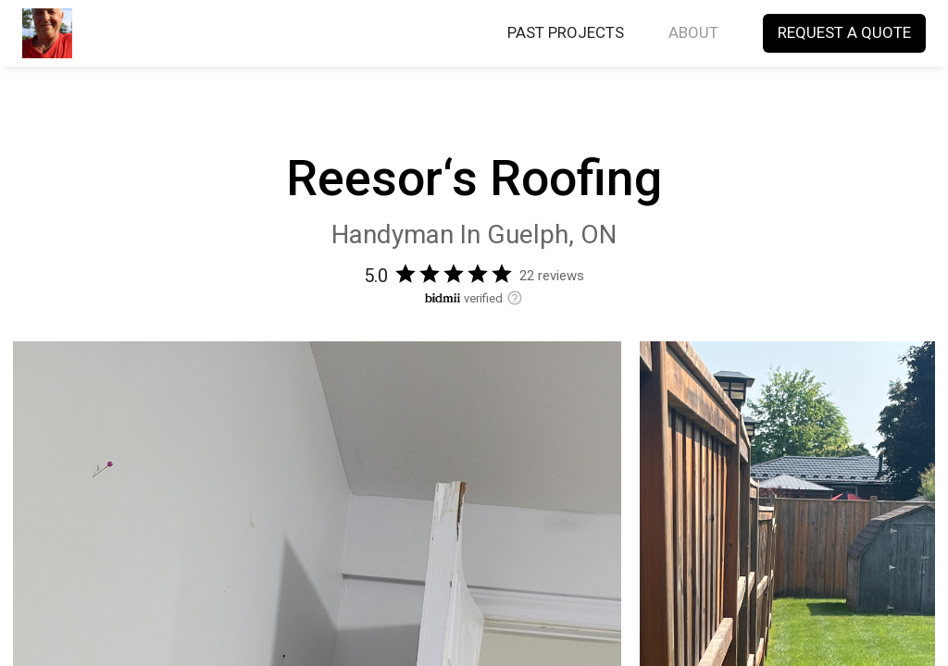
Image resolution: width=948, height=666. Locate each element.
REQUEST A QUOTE (844, 33)
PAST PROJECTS (565, 33)
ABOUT (693, 33)
